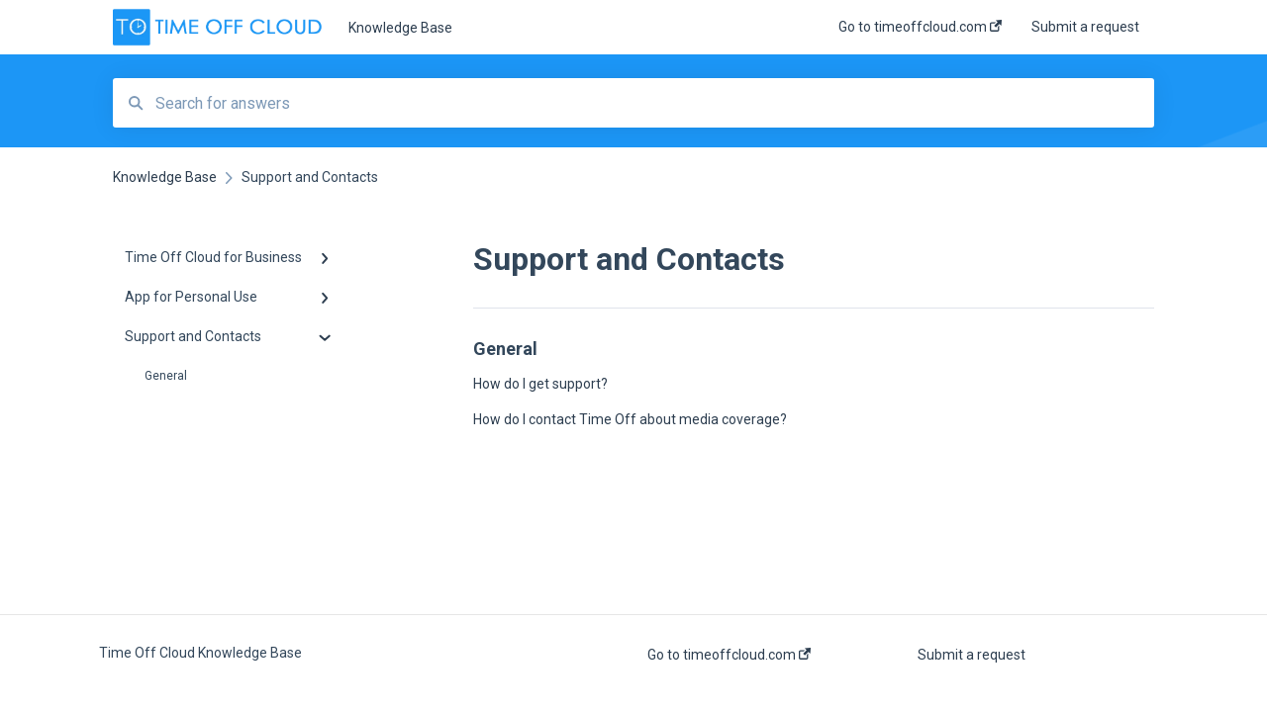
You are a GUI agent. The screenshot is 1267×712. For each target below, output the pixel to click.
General (166, 376)
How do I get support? (540, 384)
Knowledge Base (400, 28)
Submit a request (971, 655)
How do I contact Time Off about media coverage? (630, 419)
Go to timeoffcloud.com (729, 655)
